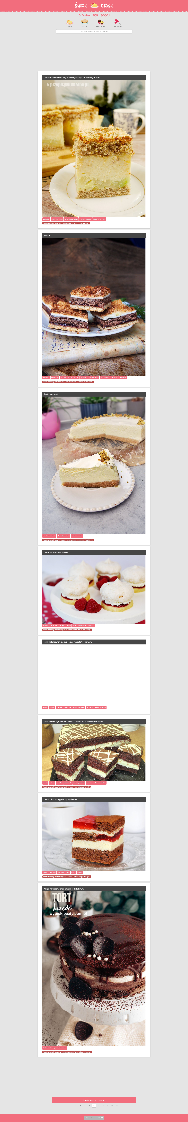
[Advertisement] (94, 52)
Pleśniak (47, 235)
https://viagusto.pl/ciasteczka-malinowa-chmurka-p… (73, 630)
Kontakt (99, 1117)
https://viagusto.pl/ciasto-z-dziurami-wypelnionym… (73, 877)
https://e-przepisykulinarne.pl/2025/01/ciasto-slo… (72, 223)
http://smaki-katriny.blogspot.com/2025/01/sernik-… (73, 787)
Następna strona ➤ (94, 1100)
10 (112, 1105)
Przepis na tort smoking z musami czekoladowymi (64, 889)
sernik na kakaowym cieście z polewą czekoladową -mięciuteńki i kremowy (73, 721)
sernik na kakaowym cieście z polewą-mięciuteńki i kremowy (68, 642)
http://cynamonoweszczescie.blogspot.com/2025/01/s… (74, 540)
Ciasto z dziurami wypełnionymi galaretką (60, 799)
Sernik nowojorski (51, 394)
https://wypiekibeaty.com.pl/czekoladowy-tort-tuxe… (73, 1052)
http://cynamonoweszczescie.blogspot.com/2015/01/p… (74, 382)
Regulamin (89, 1117)
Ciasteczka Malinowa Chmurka (56, 552)
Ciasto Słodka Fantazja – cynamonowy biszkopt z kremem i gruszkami (72, 77)
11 (117, 1105)
